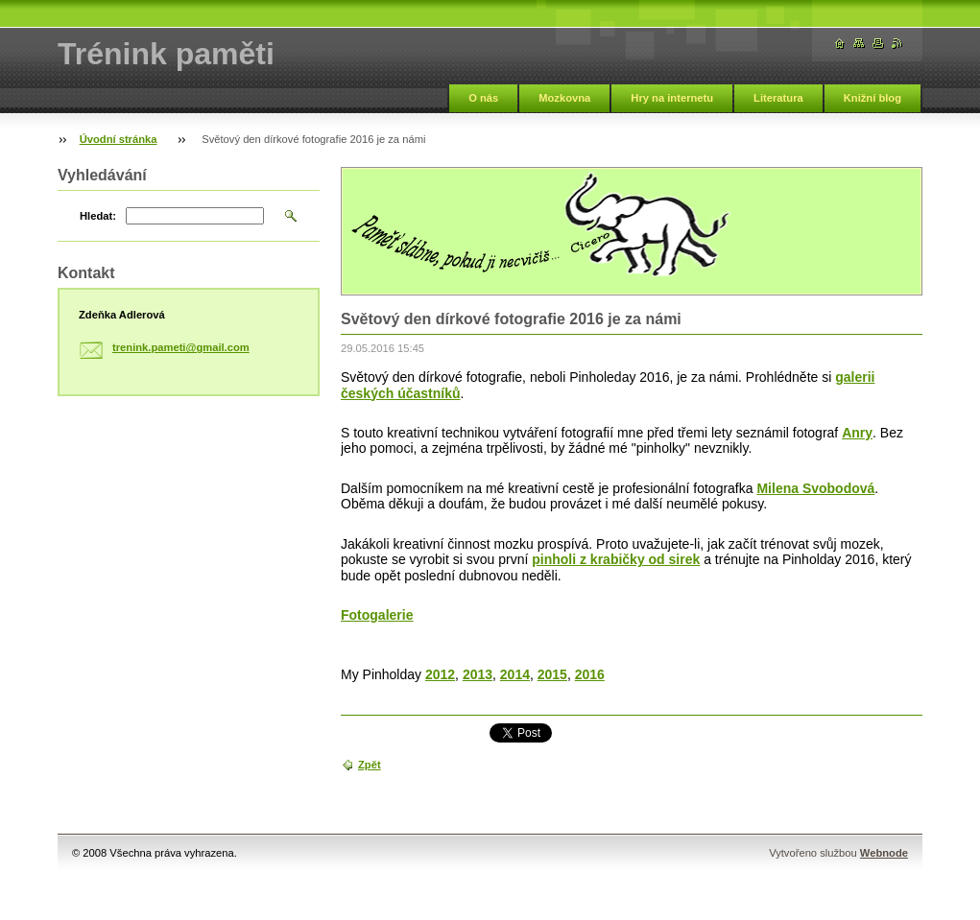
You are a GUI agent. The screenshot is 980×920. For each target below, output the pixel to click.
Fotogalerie (377, 615)
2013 (477, 674)
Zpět (369, 764)
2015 (552, 674)
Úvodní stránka (118, 139)
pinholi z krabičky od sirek (616, 559)
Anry (857, 432)
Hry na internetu (672, 98)
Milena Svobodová (815, 488)
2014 (515, 674)
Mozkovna (564, 98)
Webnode (884, 853)
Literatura (778, 98)
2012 (440, 674)
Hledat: (98, 216)
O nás (483, 98)
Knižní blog (872, 98)
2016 (590, 674)
